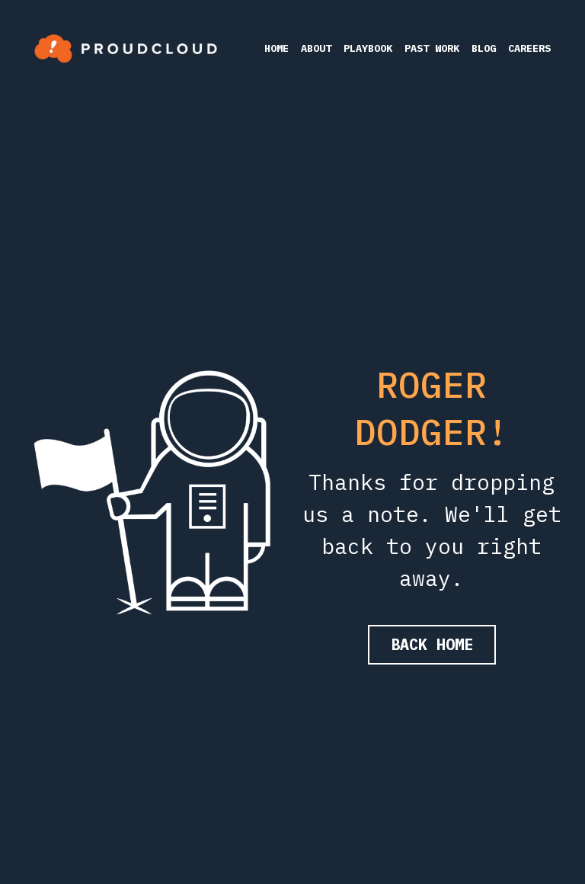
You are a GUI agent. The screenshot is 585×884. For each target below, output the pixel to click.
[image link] (125, 46)
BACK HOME (432, 644)
